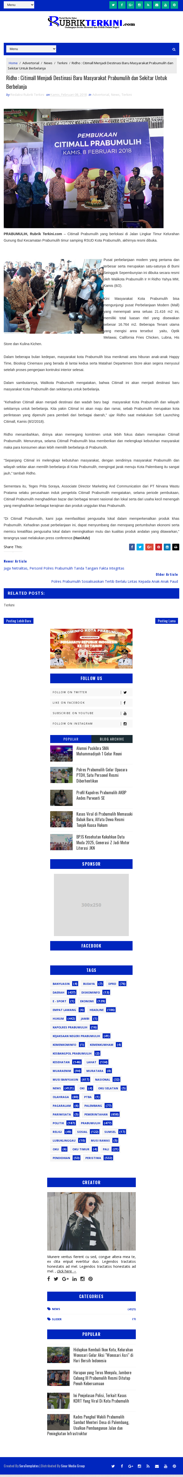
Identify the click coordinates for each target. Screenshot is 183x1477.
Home (13, 61)
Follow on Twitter (92, 695)
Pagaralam (62, 1108)
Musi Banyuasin (65, 1082)
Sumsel (110, 1134)
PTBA (88, 1099)
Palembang (93, 1108)
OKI (82, 1091)
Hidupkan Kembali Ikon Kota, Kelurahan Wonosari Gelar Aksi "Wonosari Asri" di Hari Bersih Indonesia (103, 1357)
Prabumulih (90, 1125)
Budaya (89, 986)
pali (106, 1152)
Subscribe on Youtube (92, 716)
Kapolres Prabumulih (70, 1030)
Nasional (102, 1082)
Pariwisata (62, 1117)
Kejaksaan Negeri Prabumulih (76, 1038)
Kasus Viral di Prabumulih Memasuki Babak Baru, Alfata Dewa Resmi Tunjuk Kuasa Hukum (104, 822)
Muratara (94, 1073)
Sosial (82, 1134)
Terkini (62, 61)
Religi (57, 1134)
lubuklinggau (64, 1143)
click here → (66, 1273)
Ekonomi (87, 1003)
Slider (57, 1321)
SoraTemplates (29, 1468)
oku (56, 1152)
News (48, 61)
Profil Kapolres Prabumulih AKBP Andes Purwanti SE (101, 797)
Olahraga (61, 1099)
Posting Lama (167, 623)
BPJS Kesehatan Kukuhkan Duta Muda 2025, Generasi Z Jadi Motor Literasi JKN (103, 844)
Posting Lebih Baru (18, 623)
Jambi (85, 1021)
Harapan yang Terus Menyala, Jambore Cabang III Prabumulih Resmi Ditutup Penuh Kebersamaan (102, 1380)
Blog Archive (112, 741)
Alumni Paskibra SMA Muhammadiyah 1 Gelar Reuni (99, 753)
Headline (97, 1012)
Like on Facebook (92, 705)
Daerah (58, 995)
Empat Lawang (64, 1012)
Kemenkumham (101, 1047)
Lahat (91, 1064)
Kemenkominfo (64, 1047)
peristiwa (93, 1160)
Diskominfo (90, 995)
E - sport (59, 1003)
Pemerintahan (96, 1117)
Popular (71, 741)
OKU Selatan (108, 1091)
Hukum (58, 1021)
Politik (58, 1125)
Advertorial (30, 61)
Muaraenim (62, 1073)
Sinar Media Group (73, 1468)
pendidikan (61, 1160)
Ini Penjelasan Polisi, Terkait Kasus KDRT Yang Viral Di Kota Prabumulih (101, 1400)
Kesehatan (61, 1064)
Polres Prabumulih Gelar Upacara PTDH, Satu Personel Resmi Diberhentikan (101, 777)
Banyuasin (61, 986)
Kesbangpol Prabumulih (72, 1056)
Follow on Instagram (92, 726)
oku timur (80, 1152)
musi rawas (100, 1143)
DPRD (112, 986)
